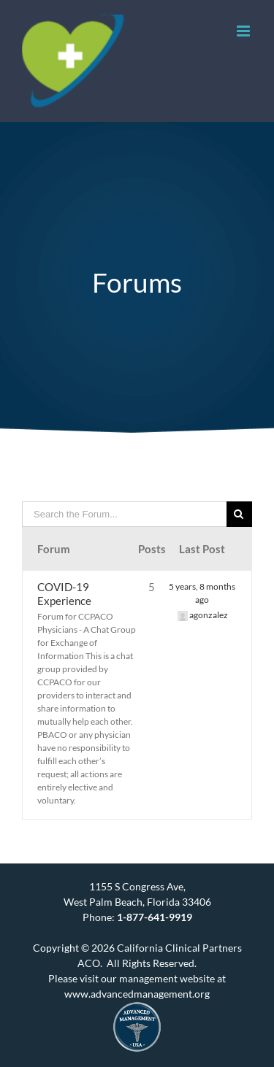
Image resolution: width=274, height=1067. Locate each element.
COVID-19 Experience (64, 593)
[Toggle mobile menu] (244, 31)
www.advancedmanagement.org (137, 993)
